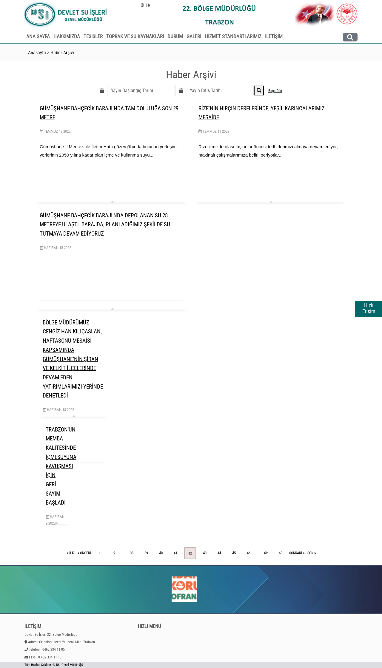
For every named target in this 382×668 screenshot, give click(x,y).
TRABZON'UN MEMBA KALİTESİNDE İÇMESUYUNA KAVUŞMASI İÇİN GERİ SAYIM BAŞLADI (61, 466)
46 (248, 553)
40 (161, 553)
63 (280, 553)
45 (234, 553)
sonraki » (296, 553)
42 (190, 553)
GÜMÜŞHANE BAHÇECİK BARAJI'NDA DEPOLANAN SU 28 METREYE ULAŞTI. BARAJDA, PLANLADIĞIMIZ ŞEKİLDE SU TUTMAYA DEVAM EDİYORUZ (105, 224)
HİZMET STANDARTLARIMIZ (233, 36)
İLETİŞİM (274, 36)
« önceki (84, 553)
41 (175, 553)
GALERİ (194, 36)
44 (219, 553)
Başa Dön (275, 91)
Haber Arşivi (62, 52)
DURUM (175, 36)
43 (205, 553)
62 (266, 553)
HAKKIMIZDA (66, 36)
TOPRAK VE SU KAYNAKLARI (135, 36)
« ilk (70, 553)
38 (131, 553)
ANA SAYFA (38, 36)
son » (311, 553)
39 (146, 553)
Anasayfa (37, 52)
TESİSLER (93, 36)
